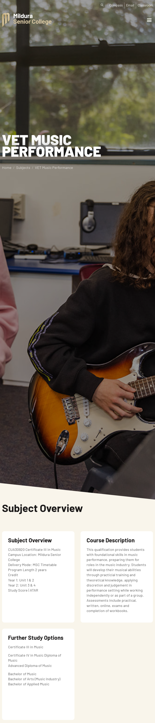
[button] (149, 20)
